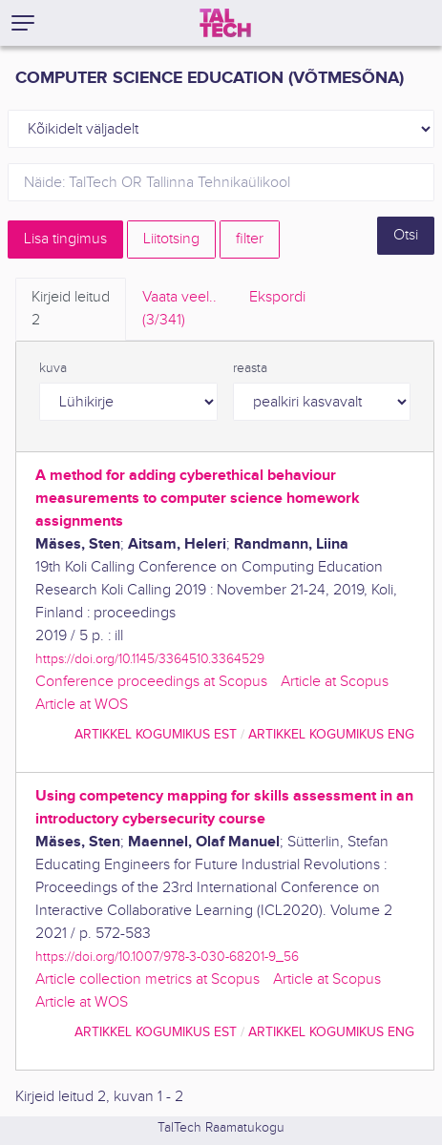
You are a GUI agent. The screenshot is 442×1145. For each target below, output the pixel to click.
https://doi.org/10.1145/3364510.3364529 (149, 659)
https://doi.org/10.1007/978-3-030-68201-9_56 (167, 956)
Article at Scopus (335, 682)
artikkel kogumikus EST (155, 734)
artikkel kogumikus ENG (331, 734)
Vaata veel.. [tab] (179, 310)
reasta (250, 368)
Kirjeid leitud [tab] (71, 310)
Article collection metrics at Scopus (147, 979)
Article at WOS (81, 705)
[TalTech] (225, 23)
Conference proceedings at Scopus (151, 682)
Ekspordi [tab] (277, 297)
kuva (53, 368)
